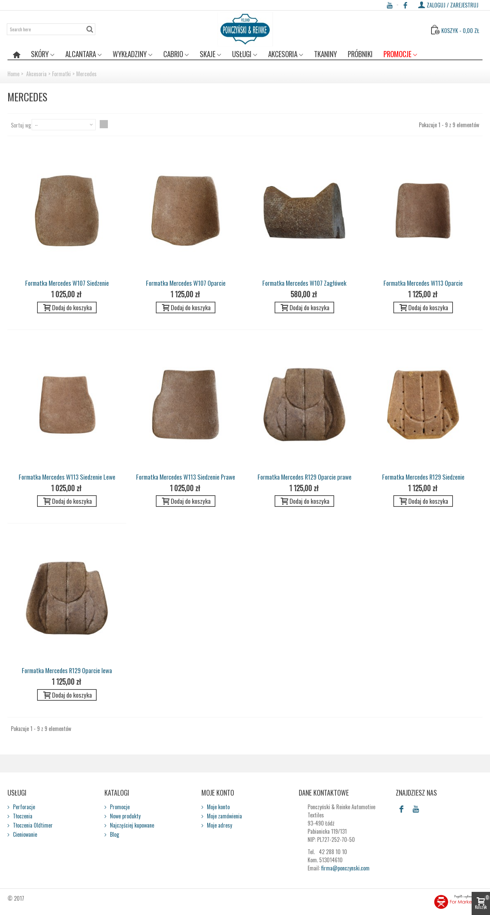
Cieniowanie (24, 834)
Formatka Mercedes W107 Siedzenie (67, 282)
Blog (114, 834)
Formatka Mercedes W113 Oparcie (423, 282)
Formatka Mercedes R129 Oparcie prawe (305, 476)
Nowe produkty (125, 816)
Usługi (241, 54)
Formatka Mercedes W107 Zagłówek (304, 282)
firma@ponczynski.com (345, 868)
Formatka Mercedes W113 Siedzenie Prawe (185, 476)
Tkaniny (325, 54)
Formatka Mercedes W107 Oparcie (186, 282)
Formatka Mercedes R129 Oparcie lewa (67, 670)
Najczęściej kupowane (131, 825)
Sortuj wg (21, 125)
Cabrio (173, 54)
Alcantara (80, 54)
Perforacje (23, 807)
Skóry (40, 54)
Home (13, 74)
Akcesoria (282, 54)
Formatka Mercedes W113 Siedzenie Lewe (67, 476)
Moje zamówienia (224, 816)
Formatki (61, 74)
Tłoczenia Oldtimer (32, 825)
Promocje (397, 54)
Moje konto (218, 807)
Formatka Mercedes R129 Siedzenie (423, 476)
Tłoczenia (22, 816)
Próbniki (360, 54)
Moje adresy (219, 825)
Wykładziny (130, 54)
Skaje (207, 54)
